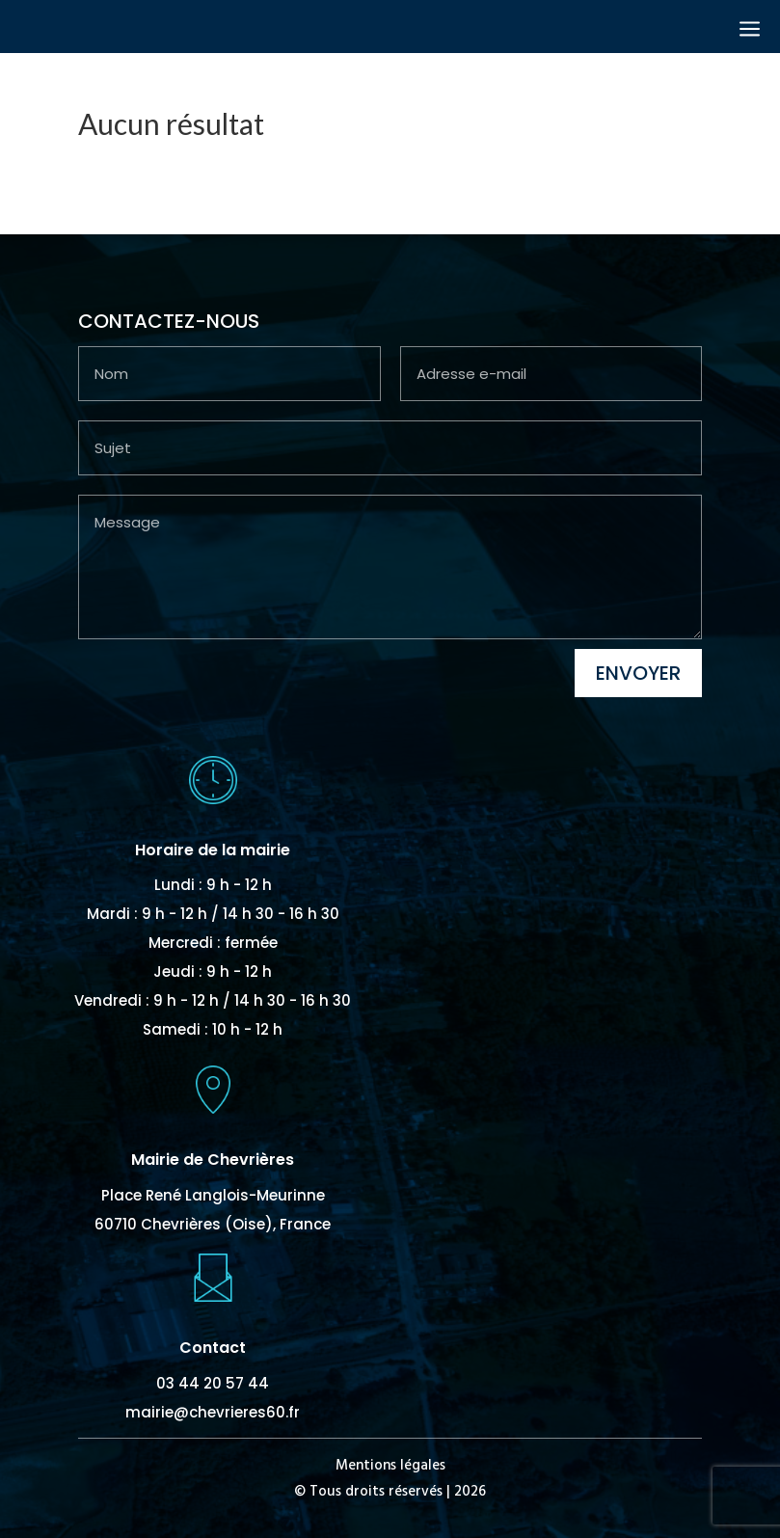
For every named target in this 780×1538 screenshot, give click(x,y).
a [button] (750, 30)
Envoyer (638, 673)
